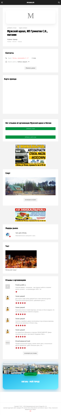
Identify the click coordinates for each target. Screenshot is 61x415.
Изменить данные (30, 68)
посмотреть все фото (30, 199)
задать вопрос (23, 28)
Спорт (7, 173)
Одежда (15, 39)
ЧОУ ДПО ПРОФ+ (21, 233)
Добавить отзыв (30, 128)
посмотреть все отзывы (30, 353)
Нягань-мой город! (10, 270)
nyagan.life (30, 3)
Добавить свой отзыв (30, 137)
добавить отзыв (11, 28)
